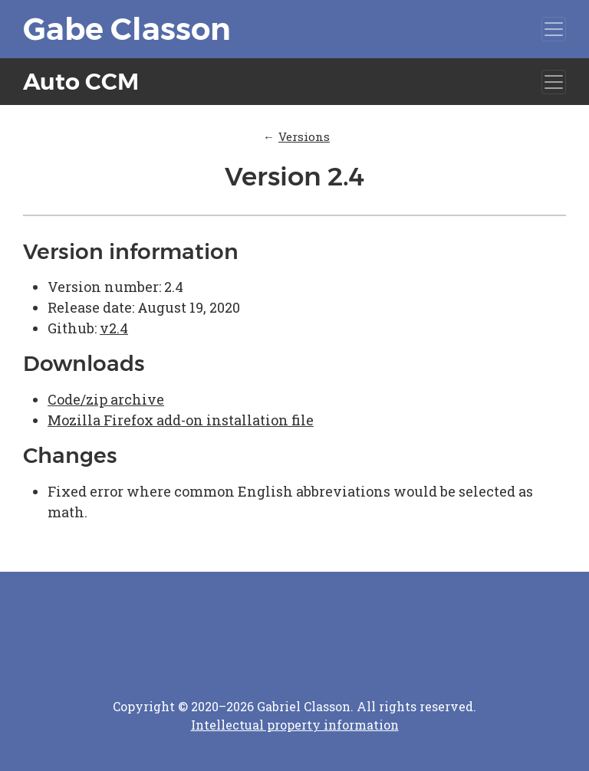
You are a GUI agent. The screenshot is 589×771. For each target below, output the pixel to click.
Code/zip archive (106, 399)
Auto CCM (81, 81)
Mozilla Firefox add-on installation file (181, 420)
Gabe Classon (127, 29)
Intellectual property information (295, 725)
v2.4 (114, 328)
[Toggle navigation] (553, 29)
